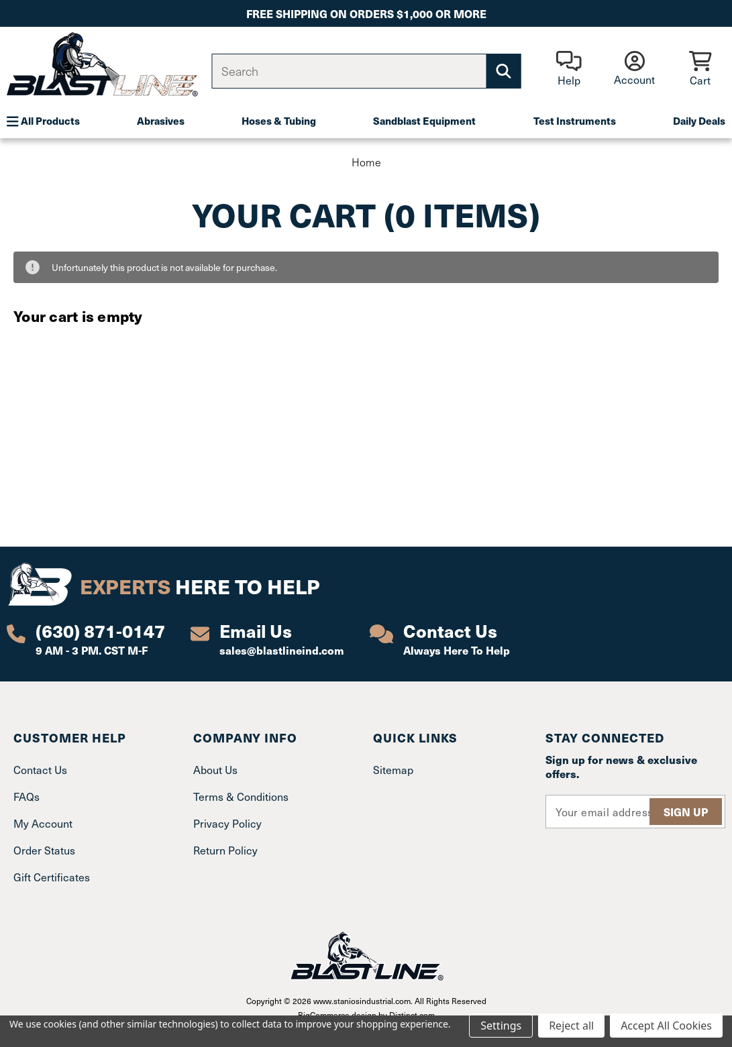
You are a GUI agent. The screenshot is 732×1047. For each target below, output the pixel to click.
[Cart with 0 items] (700, 69)
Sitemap (393, 769)
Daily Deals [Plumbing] (699, 120)
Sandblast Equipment (424, 120)
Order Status (44, 850)
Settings (500, 1025)
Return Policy (225, 850)
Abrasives (161, 120)
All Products (43, 120)
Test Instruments (574, 120)
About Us (215, 769)
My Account (42, 823)
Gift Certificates (51, 877)
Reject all (571, 1025)
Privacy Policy (227, 823)
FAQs (26, 796)
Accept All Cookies (666, 1025)
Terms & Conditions (241, 796)
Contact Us (40, 769)
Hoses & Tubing (279, 120)
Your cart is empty (78, 316)
